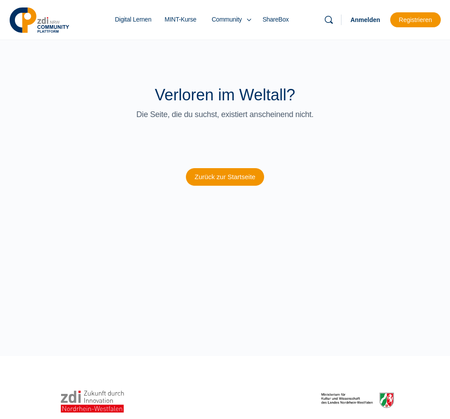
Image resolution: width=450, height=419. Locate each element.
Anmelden (365, 19)
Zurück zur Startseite (225, 176)
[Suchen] (329, 20)
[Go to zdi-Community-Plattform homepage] (39, 19)
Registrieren (415, 19)
